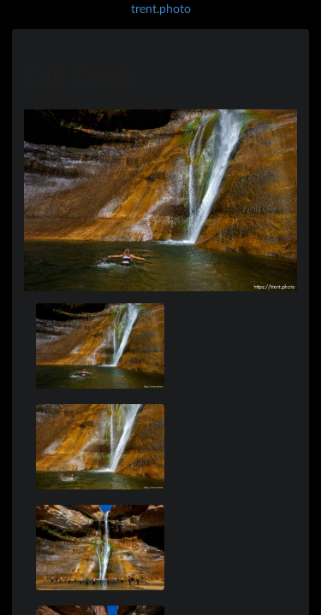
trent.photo (161, 8)
